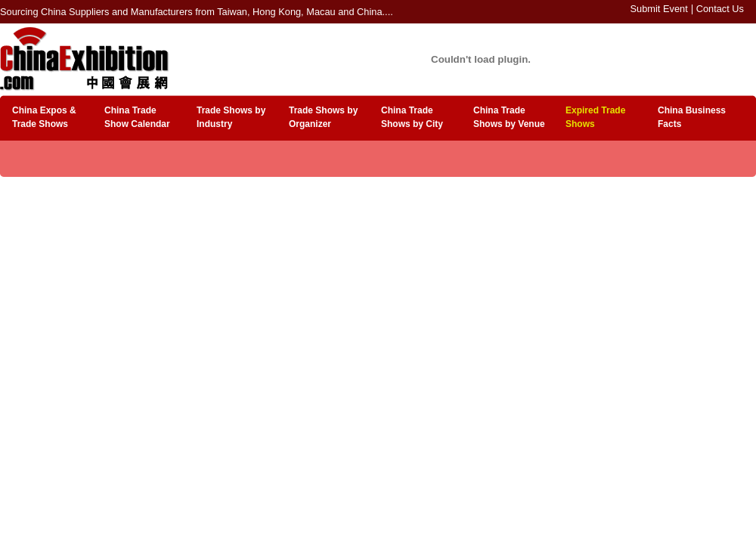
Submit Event (659, 8)
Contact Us (720, 8)
